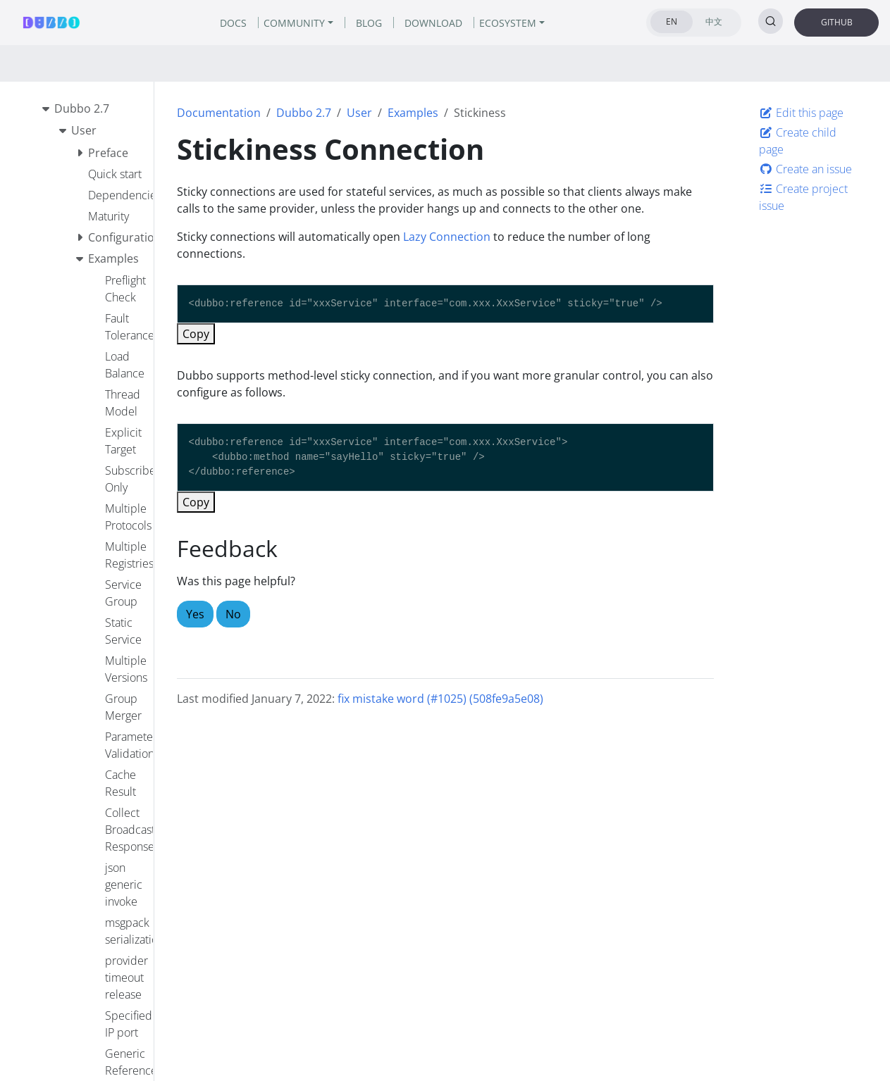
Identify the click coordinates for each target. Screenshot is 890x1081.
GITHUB (837, 22)
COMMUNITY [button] (294, 23)
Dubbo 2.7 (303, 112)
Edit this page (801, 112)
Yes (195, 614)
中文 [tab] (713, 21)
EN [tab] (671, 21)
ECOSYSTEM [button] (507, 23)
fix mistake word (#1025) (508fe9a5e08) (440, 698)
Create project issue (803, 197)
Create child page (797, 141)
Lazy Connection (446, 236)
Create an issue (805, 169)
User (359, 112)
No (233, 614)
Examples (413, 112)
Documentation (219, 112)
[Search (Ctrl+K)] (770, 21)
